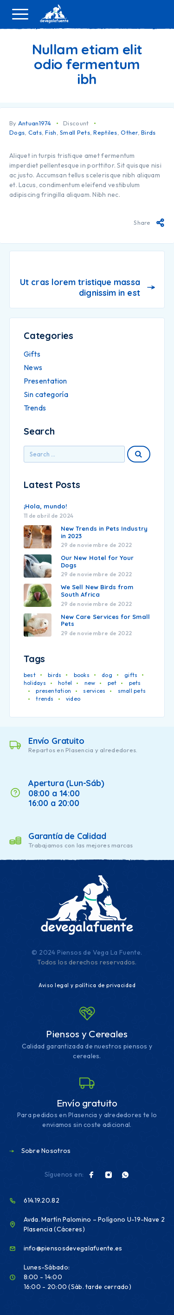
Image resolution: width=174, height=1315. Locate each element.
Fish (50, 132)
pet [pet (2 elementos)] (112, 682)
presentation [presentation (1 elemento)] (53, 690)
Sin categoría (46, 394)
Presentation (45, 380)
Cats (35, 132)
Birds (148, 132)
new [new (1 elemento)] (90, 682)
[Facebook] (91, 1174)
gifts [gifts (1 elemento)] (130, 674)
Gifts (32, 353)
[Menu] (20, 14)
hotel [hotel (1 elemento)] (65, 682)
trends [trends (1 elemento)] (44, 698)
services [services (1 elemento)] (94, 690)
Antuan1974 (35, 123)
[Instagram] (108, 1174)
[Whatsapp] (125, 1174)
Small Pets (75, 132)
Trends (35, 407)
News (33, 367)
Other (129, 132)
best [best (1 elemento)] (30, 674)
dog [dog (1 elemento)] (107, 674)
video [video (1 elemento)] (73, 698)
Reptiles (105, 132)
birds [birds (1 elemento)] (54, 674)
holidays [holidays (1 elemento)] (35, 682)
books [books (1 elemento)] (82, 674)
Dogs (17, 132)
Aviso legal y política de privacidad (87, 985)
